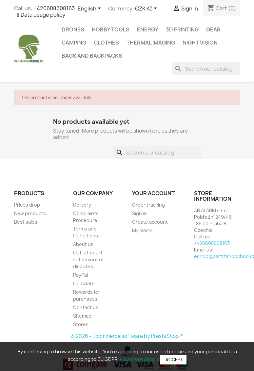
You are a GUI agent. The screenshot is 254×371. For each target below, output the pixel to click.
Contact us (85, 307)
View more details (139, 359)
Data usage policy (43, 14)
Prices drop (27, 205)
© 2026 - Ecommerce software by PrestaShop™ (127, 336)
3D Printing (182, 29)
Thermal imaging (151, 42)
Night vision (200, 42)
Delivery (82, 205)
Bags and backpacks (92, 55)
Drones (73, 29)
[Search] (206, 68)
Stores (80, 324)
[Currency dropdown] (147, 9)
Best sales (25, 222)
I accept (173, 359)
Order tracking (148, 205)
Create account (150, 222)
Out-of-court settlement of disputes (88, 259)
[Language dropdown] (90, 9)
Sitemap (82, 316)
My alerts (142, 230)
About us (83, 244)
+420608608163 (54, 8)
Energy (147, 29)
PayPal (80, 275)
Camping (74, 42)
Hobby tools (110, 29)
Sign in (139, 213)
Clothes (106, 42)
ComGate (84, 283)
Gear (213, 29)
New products (30, 213)
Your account (153, 193)
